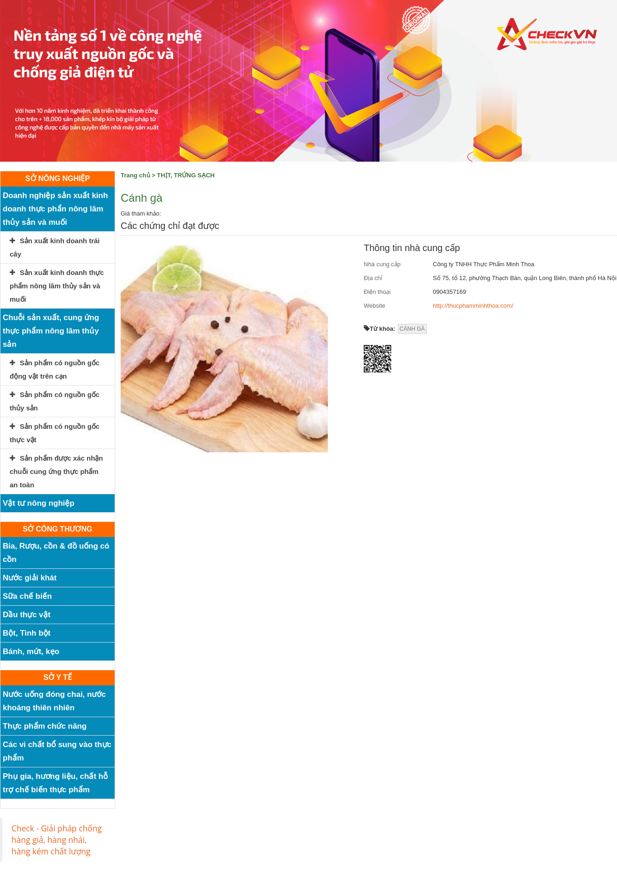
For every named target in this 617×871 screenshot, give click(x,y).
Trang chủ (135, 175)
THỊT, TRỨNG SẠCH (186, 175)
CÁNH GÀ (412, 329)
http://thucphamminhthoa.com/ (473, 305)
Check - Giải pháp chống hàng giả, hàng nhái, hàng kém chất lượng (57, 840)
